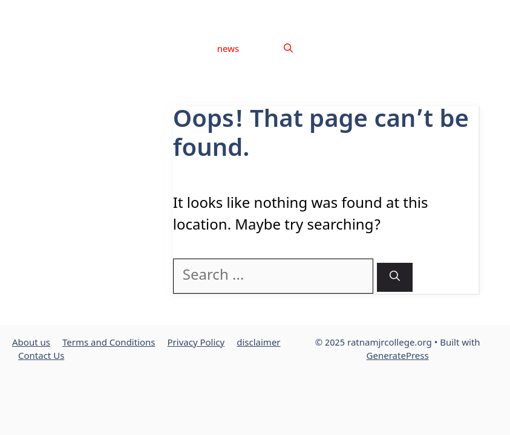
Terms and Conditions (300, 12)
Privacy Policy (377, 12)
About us (230, 12)
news (228, 50)
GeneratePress (398, 356)
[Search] (395, 277)
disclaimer (433, 12)
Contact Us (484, 12)
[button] (288, 50)
